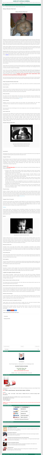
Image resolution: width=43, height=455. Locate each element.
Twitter (16, 310)
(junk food (20, 98)
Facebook (8, 310)
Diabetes (4, 207)
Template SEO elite (37, 454)
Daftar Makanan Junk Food (12, 427)
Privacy (27, 454)
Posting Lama (37, 346)
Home (4, 6)
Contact (24, 454)
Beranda (22, 346)
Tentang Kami (18, 454)
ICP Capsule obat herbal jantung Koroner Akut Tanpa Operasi (18, 437)
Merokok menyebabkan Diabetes (13, 442)
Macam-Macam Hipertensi (12, 432)
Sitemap (21, 454)
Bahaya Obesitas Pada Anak (10, 6)
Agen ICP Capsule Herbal (21, 1)
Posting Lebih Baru (6, 346)
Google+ (12, 310)
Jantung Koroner (10, 447)
